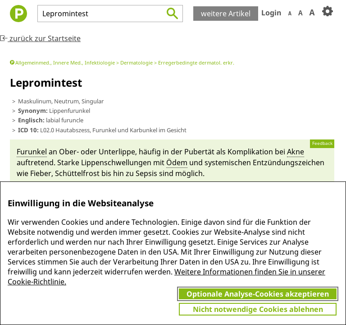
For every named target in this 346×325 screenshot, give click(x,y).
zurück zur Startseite (40, 38)
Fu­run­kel (32, 152)
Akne (295, 152)
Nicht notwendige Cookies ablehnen (258, 309)
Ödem (176, 162)
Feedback (322, 143)
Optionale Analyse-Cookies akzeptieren (258, 294)
